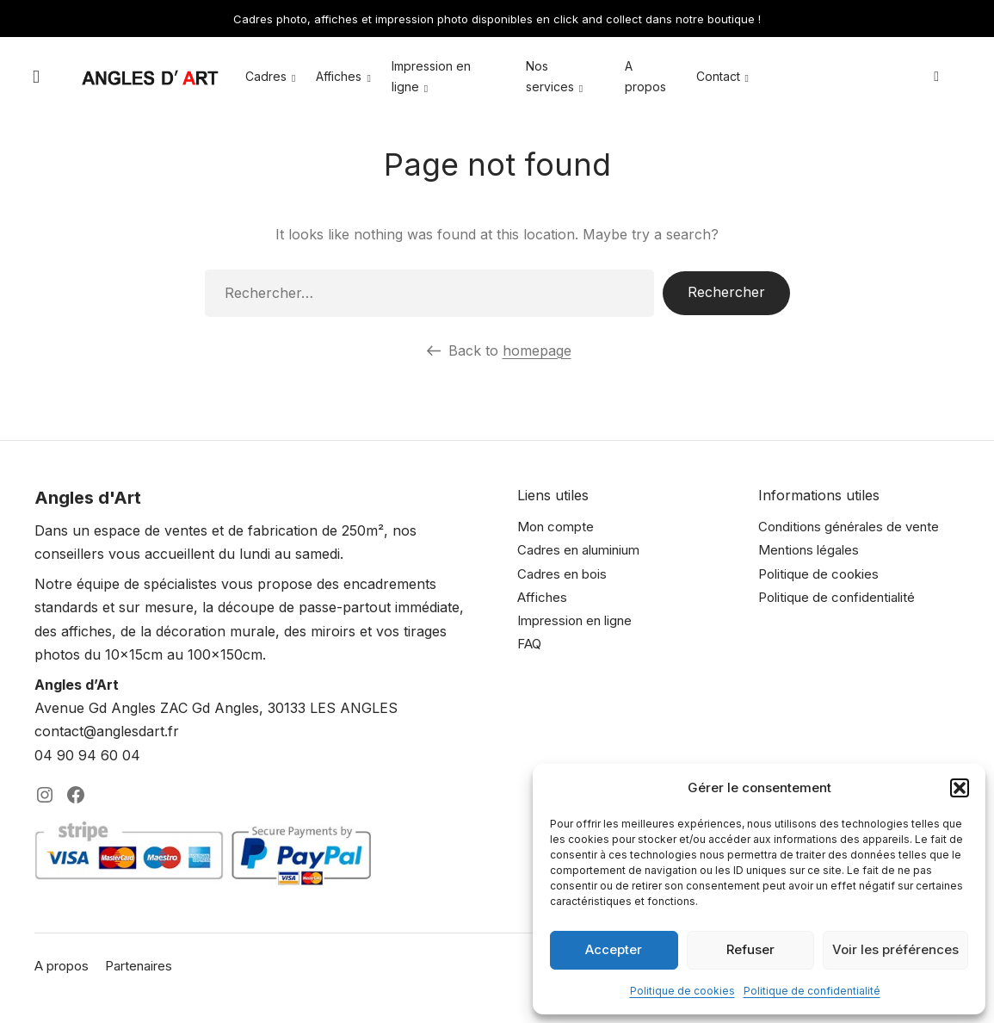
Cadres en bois (562, 574)
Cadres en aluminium (578, 550)
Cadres (266, 77)
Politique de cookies (682, 990)
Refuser (750, 949)
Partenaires (138, 966)
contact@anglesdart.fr (106, 731)
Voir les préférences (895, 949)
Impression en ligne (574, 620)
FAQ (529, 644)
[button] (959, 788)
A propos (61, 966)
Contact (718, 77)
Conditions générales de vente (848, 526)
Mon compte (555, 526)
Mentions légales (808, 550)
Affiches (338, 77)
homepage (537, 350)
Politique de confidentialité (812, 990)
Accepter (613, 949)
